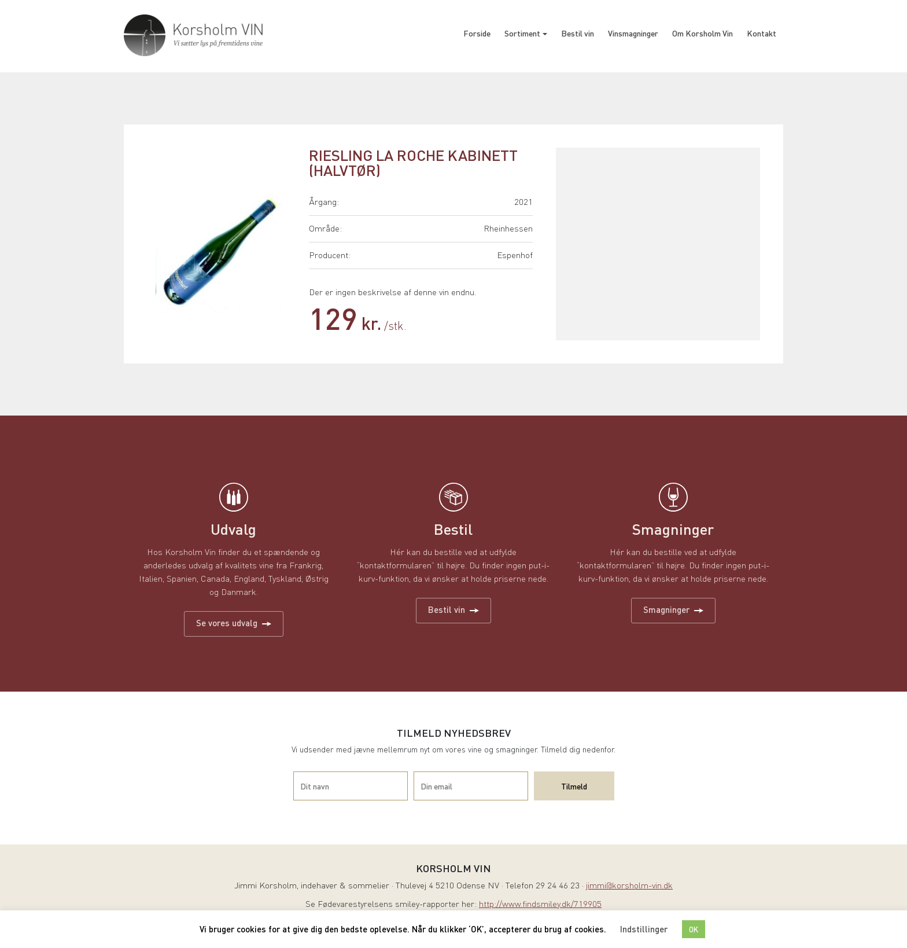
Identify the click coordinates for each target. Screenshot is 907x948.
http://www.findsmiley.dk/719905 (540, 905)
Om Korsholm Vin (702, 33)
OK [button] (693, 929)
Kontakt (761, 33)
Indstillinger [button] (644, 929)
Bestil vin (577, 33)
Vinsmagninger (633, 33)
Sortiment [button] (522, 33)
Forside (477, 33)
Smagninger (673, 609)
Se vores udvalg (233, 623)
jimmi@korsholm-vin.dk (629, 886)
